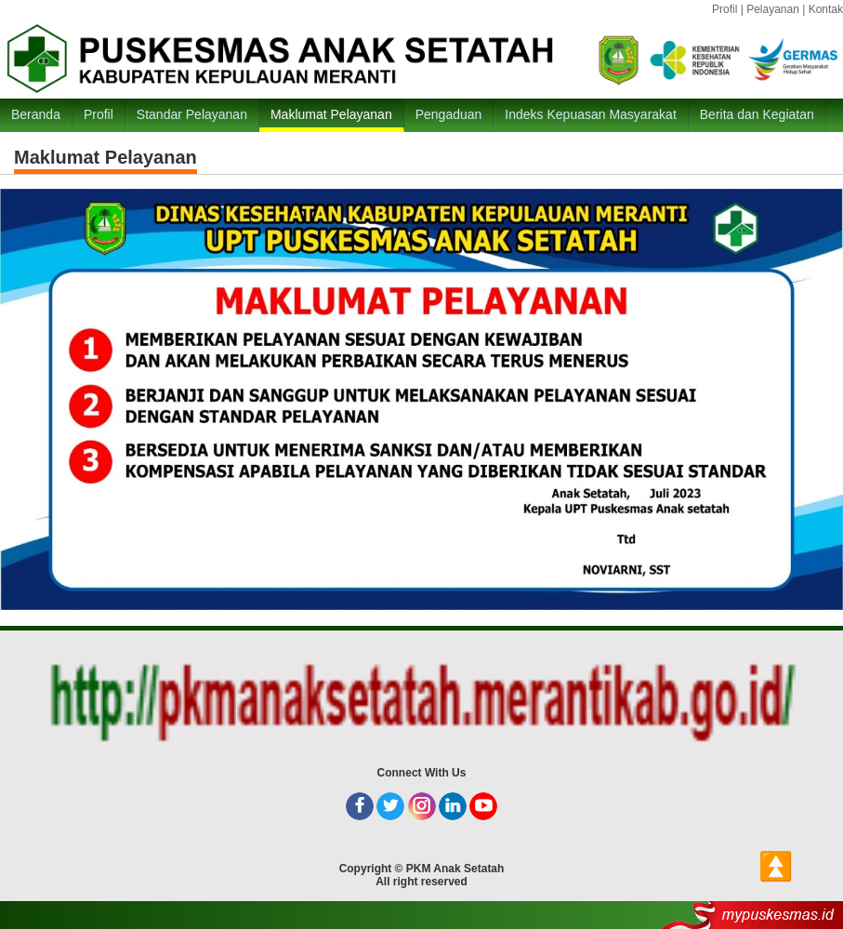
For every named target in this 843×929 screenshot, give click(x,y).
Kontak (826, 9)
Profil (724, 9)
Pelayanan (772, 9)
